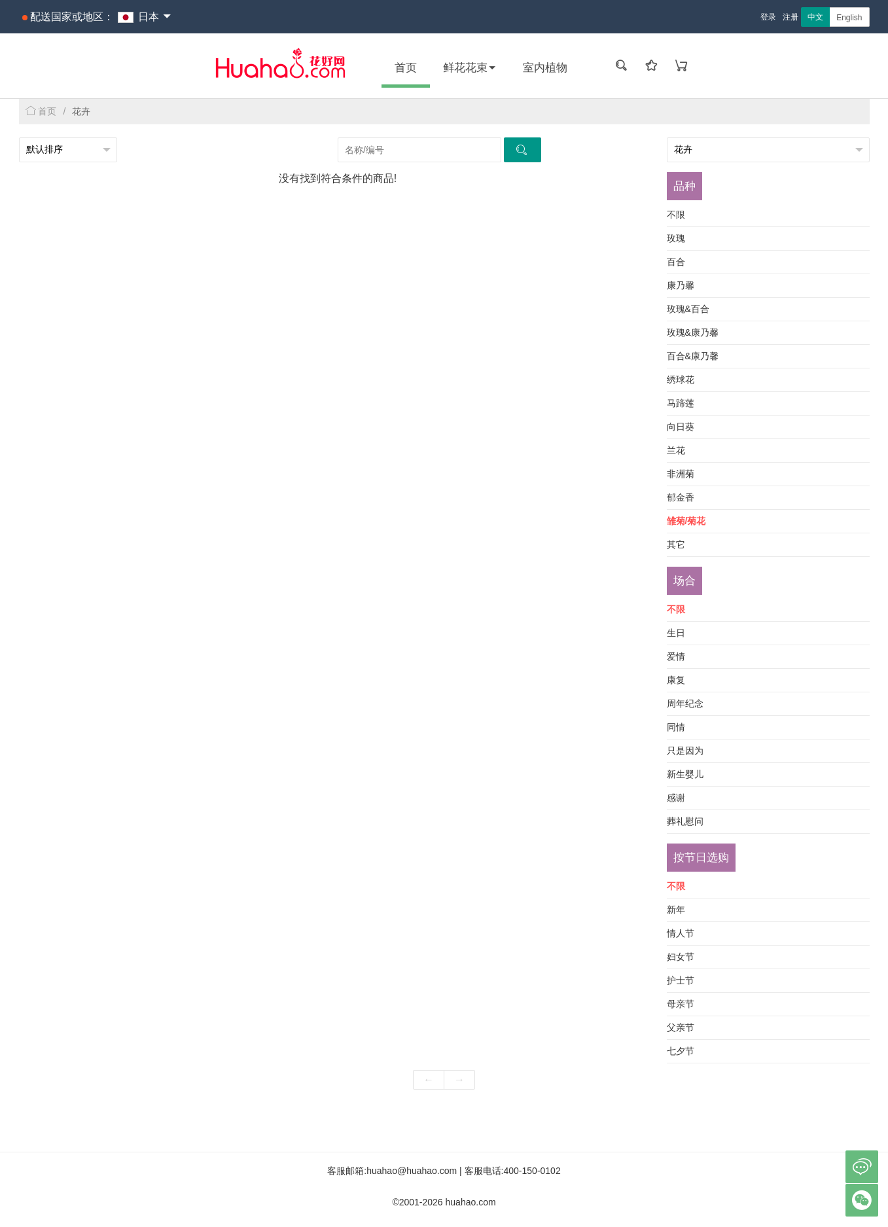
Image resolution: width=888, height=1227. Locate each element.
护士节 (680, 980)
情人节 (680, 933)
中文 (815, 17)
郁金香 (680, 497)
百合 (676, 262)
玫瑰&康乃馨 (693, 332)
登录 (768, 17)
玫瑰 (676, 238)
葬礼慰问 (685, 821)
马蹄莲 (680, 403)
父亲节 (680, 1027)
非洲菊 (680, 474)
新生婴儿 (685, 774)
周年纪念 (685, 703)
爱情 (676, 656)
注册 (790, 17)
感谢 (676, 797)
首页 (406, 68)
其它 (676, 544)
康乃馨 (680, 285)
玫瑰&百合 (688, 309)
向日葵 (680, 426)
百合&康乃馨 (693, 356)
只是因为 (685, 750)
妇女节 (680, 956)
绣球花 (680, 379)
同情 (676, 727)
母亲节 (680, 1004)
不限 (676, 214)
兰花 (676, 450)
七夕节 (680, 1051)
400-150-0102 (532, 1170)
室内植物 (545, 68)
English (849, 17)
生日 (676, 633)
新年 (676, 909)
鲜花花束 (470, 68)
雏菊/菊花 (686, 521)
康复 (676, 680)
